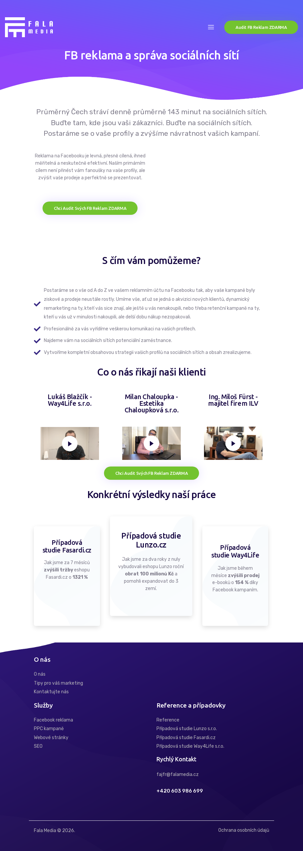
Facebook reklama (53, 720)
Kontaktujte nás (51, 692)
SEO (38, 746)
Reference (167, 720)
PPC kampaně (49, 728)
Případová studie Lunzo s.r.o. (186, 728)
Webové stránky (51, 737)
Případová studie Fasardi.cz (186, 737)
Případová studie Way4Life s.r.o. (190, 746)
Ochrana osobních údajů (243, 830)
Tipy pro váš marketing (58, 683)
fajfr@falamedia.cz (177, 774)
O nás (40, 674)
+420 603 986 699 (179, 791)
